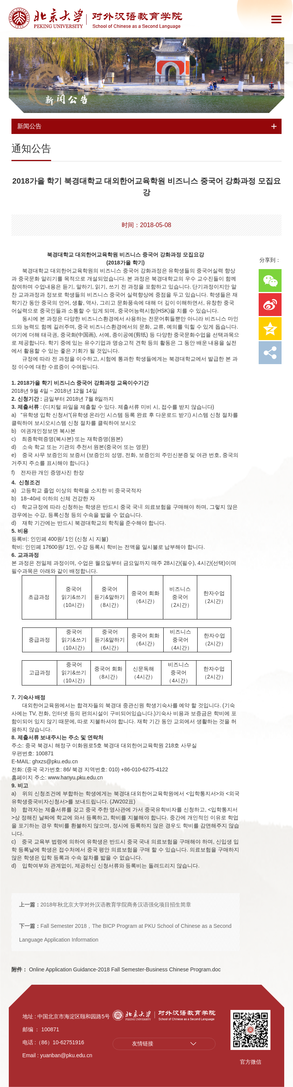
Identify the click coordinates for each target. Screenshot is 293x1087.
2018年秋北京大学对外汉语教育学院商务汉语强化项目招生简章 (105, 905)
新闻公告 (67, 99)
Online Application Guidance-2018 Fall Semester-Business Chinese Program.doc (116, 969)
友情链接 (142, 1044)
